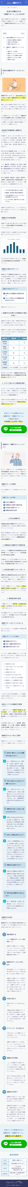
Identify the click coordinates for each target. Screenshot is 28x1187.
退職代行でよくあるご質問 (14, 57)
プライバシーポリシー (10, 1181)
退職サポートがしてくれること (15, 53)
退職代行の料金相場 (12, 42)
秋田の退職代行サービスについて (15, 37)
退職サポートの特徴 (12, 51)
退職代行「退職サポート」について (15, 48)
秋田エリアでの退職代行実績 (14, 55)
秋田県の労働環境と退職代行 (14, 40)
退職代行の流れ (11, 59)
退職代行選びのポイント (13, 44)
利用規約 (21, 1182)
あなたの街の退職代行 (12, 7)
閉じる (23, 33)
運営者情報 (19, 1181)
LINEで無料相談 (16, 429)
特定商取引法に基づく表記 (11, 1182)
